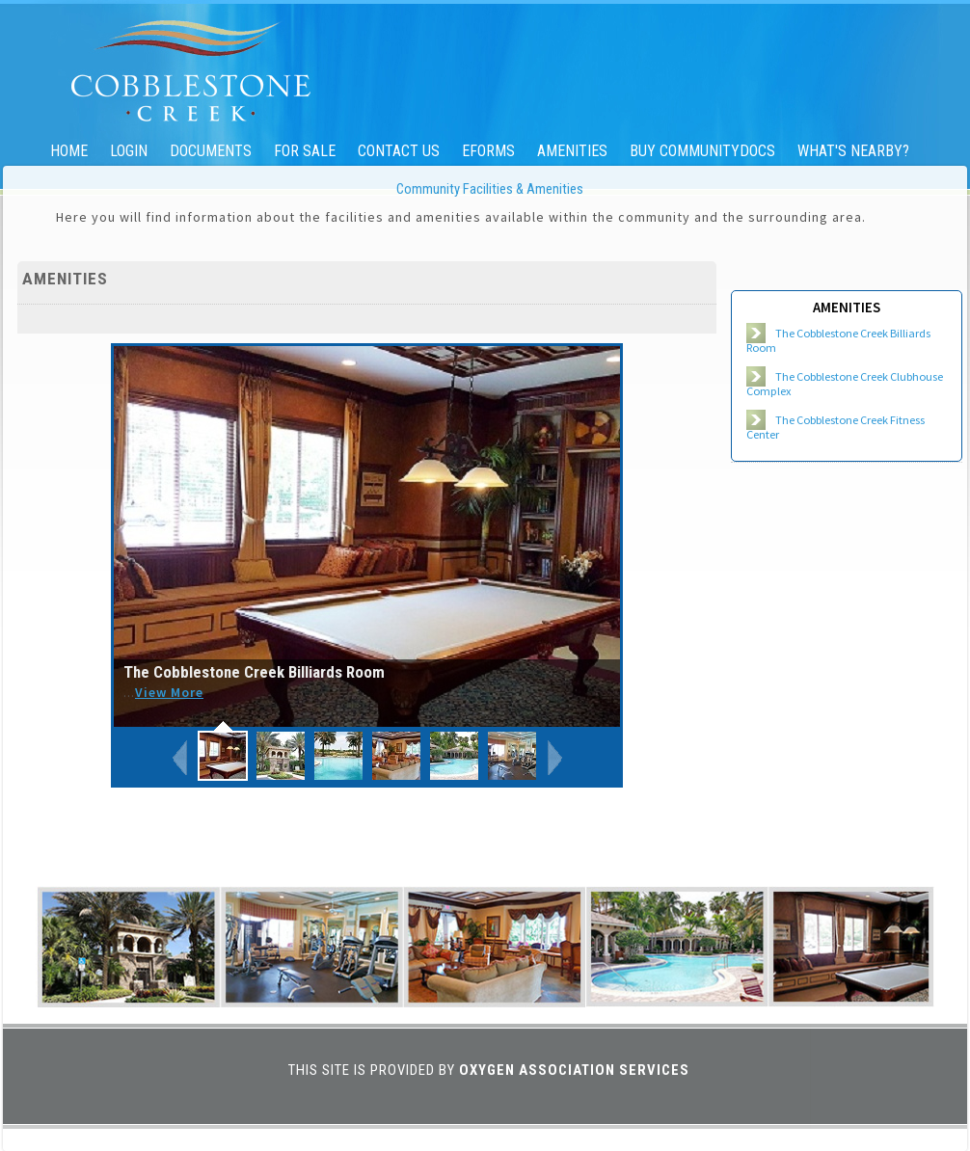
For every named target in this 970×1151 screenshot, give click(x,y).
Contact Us (399, 151)
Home (69, 151)
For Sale (305, 151)
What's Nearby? (853, 151)
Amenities (572, 151)
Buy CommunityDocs (702, 151)
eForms (488, 151)
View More (169, 692)
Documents (211, 151)
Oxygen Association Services (574, 1070)
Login (129, 151)
